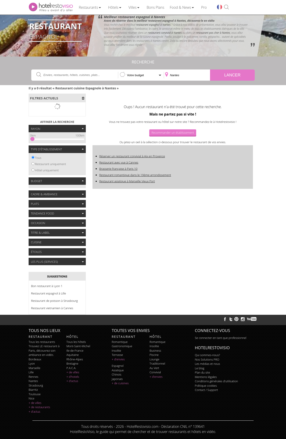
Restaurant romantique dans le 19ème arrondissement (135, 175)
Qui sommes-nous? (207, 355)
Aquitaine (72, 355)
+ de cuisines (120, 383)
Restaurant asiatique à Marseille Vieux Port (127, 181)
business (155, 351)
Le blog (199, 368)
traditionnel (157, 363)
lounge (154, 359)
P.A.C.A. (71, 368)
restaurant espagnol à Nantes (153, 25)
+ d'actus (34, 412)
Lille (31, 372)
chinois (116, 374)
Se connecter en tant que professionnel (220, 338)
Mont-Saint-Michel (78, 346)
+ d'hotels (72, 377)
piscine (154, 355)
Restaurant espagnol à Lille (48, 293)
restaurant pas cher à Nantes (213, 33)
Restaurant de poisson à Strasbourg (54, 301)
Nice (31, 398)
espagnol (118, 366)
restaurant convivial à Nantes (165, 33)
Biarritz (33, 390)
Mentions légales (206, 377)
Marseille (34, 368)
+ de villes (35, 403)
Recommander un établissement (172, 132)
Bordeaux (35, 359)
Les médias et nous (207, 364)
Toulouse (35, 394)
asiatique (118, 370)
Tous (38, 158)
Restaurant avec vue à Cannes (118, 162)
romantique (120, 342)
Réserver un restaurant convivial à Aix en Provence (132, 156)
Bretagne (72, 363)
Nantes (33, 381)
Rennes (33, 377)
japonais (117, 379)
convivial (155, 372)
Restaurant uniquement (50, 164)
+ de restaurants (39, 407)
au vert (154, 368)
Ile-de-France (74, 351)
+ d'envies (118, 359)
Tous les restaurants (42, 342)
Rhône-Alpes (74, 359)
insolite (116, 351)
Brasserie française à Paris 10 (118, 169)
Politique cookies (206, 386)
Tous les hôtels (76, 342)
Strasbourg (36, 385)
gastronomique (122, 346)
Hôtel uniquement (47, 170)
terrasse (117, 355)
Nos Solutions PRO (207, 359)
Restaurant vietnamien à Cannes (52, 308)
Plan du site (202, 372)
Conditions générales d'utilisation (216, 381)
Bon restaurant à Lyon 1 (46, 286)
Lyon (32, 363)
